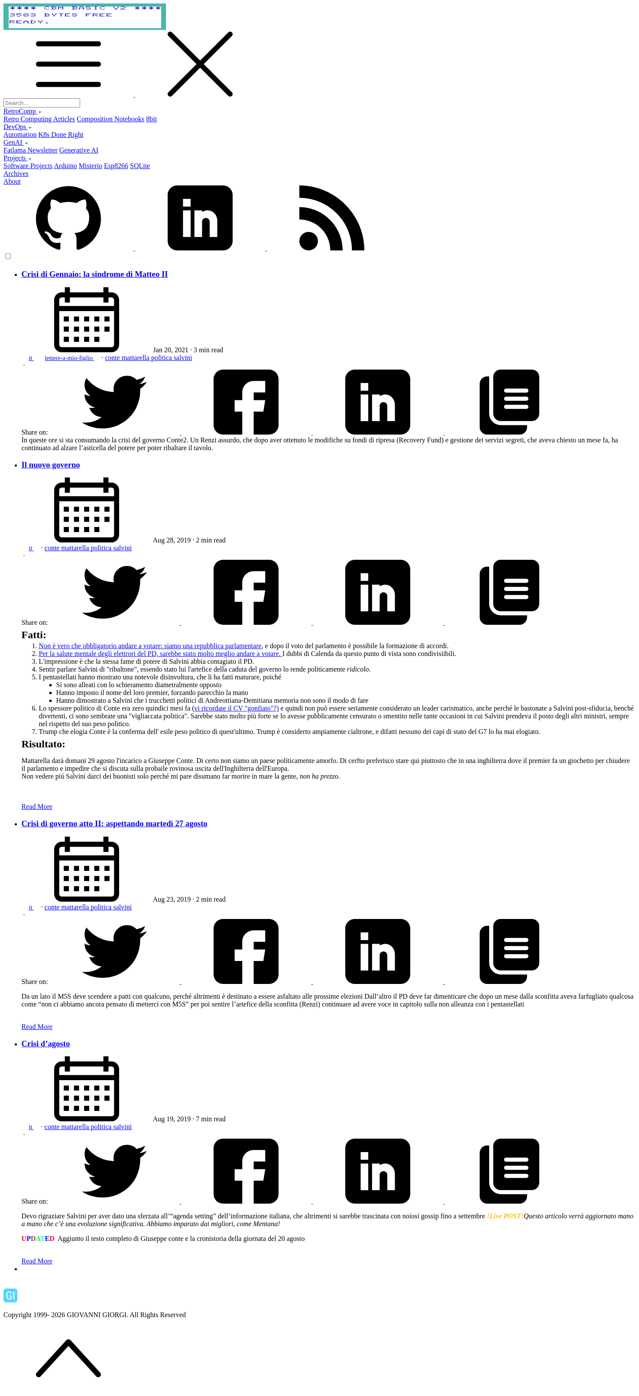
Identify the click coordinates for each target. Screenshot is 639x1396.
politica (162, 357)
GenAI (16, 142)
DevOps (17, 126)
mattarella (136, 357)
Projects (17, 158)
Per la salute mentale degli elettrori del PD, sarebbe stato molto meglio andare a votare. (160, 653)
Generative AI (78, 150)
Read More (37, 806)
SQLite (140, 165)
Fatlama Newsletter (30, 150)
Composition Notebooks (110, 119)
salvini (183, 357)
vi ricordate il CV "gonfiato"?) (237, 708)
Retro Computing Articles (39, 119)
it (31, 357)
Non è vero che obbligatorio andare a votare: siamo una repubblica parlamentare (150, 645)
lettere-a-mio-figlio (69, 357)
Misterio (90, 165)
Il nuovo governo (51, 464)
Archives (16, 173)
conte (113, 357)
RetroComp (22, 111)
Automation (19, 134)
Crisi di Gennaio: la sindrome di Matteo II (95, 274)
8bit (151, 119)
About (12, 181)
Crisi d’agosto (46, 1043)
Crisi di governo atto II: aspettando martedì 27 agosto (115, 823)
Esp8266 (116, 165)
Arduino (65, 165)
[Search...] (41, 102)
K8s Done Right (60, 134)
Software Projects (27, 165)
